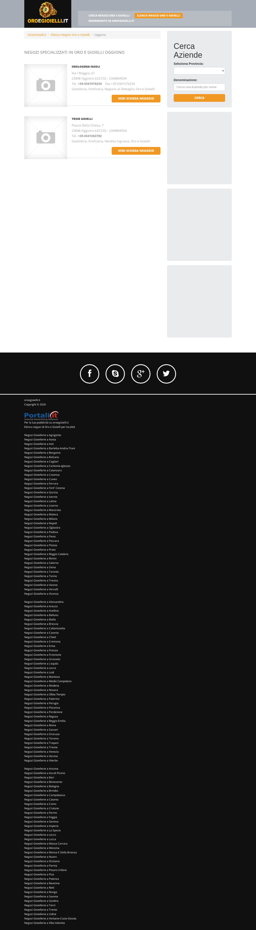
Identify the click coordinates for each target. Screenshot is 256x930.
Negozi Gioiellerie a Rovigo (40, 892)
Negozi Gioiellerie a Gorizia (41, 492)
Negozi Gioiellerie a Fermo (40, 813)
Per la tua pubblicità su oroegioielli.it (46, 422)
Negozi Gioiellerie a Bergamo (42, 453)
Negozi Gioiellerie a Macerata (42, 510)
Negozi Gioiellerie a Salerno (41, 563)
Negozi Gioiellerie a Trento (40, 909)
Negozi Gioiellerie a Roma (40, 725)
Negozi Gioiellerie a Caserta (41, 633)
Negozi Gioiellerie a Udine (40, 914)
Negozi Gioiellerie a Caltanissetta (44, 628)
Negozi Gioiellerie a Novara (41, 690)
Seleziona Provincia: (189, 63)
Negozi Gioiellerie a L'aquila (41, 663)
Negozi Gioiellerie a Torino (40, 576)
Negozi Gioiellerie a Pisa (39, 874)
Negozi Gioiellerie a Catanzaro (43, 470)
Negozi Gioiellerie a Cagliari (41, 461)
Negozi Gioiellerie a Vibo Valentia (44, 923)
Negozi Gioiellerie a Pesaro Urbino (45, 870)
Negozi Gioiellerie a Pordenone (43, 712)
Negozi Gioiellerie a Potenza (41, 879)
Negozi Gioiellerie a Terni (39, 905)
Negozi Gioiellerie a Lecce (40, 668)
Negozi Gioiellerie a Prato (40, 549)
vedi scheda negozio (136, 98)
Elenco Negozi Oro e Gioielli (70, 35)
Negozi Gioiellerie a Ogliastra (42, 527)
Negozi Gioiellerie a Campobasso (44, 795)
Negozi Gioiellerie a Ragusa (41, 716)
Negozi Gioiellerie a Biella (40, 619)
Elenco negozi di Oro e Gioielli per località (49, 427)
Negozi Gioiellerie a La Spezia (42, 830)
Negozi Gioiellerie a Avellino (41, 611)
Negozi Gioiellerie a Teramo (41, 738)
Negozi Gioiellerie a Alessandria (44, 602)
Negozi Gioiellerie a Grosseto (42, 659)
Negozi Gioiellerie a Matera (41, 514)
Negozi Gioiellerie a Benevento (43, 782)
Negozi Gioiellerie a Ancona (41, 768)
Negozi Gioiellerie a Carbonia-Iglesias (47, 466)
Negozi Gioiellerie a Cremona (42, 641)
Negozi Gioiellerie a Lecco (40, 835)
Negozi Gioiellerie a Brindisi (41, 791)
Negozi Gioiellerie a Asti (39, 444)
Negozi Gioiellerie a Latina (40, 501)
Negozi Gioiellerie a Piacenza (42, 707)
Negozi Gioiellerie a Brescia (41, 624)
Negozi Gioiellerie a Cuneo (40, 479)
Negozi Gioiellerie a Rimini (40, 558)
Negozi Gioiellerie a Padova (41, 532)
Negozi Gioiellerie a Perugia (41, 703)
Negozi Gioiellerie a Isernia (40, 497)
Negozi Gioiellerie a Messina (41, 848)
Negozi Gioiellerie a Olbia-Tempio (44, 694)
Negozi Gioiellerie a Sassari (41, 729)
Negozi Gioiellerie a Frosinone (42, 655)
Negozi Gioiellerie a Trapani (41, 743)
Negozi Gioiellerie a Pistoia (40, 545)
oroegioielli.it (32, 400)
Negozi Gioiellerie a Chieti (40, 637)
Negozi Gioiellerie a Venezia (41, 752)
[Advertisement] (207, 146)
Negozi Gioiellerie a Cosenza (42, 475)
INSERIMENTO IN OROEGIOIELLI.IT (111, 21)
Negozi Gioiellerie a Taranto (41, 572)
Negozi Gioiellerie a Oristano (42, 861)
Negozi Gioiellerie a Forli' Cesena (44, 488)
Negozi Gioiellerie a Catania (41, 799)
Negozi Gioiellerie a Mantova (42, 677)
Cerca (199, 98)
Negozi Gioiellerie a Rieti (39, 887)
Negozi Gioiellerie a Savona (41, 896)
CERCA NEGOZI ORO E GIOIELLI (109, 15)
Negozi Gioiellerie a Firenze (41, 650)
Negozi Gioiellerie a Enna (39, 646)
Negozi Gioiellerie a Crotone (41, 808)
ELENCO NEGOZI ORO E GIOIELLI (158, 15)
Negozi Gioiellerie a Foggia (40, 817)
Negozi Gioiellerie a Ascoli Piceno (44, 773)
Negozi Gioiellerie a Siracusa (42, 734)
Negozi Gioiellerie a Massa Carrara (46, 843)
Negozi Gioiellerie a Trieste (41, 747)
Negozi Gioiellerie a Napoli (40, 523)
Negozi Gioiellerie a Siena (40, 567)
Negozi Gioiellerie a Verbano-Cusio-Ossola (50, 918)
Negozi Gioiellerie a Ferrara (41, 483)
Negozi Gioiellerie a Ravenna (42, 883)
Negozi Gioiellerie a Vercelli (41, 589)
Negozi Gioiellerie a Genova (41, 821)
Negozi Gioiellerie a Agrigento (42, 435)
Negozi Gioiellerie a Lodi (39, 672)
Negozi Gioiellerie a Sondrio (41, 901)
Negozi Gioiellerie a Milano (40, 519)
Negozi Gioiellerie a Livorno (41, 505)
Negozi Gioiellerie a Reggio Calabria (46, 554)
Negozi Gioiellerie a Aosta (40, 439)
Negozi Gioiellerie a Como (40, 804)
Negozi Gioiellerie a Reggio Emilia (45, 721)
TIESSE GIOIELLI (82, 119)
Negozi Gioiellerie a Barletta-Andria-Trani (49, 448)
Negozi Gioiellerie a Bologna (41, 786)
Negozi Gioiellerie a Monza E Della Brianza (50, 852)
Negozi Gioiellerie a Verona (41, 756)
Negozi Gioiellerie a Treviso (41, 580)
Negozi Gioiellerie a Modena (41, 685)
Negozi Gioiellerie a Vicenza (41, 594)
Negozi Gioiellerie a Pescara (41, 541)
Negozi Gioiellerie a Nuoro (40, 857)
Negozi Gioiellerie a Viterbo (41, 760)
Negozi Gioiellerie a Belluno (41, 615)
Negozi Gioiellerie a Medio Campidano (48, 681)
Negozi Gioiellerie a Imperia (41, 826)
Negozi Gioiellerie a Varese (41, 585)
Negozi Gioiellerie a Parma (40, 865)
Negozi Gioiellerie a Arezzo (41, 606)
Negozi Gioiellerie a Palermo (41, 699)
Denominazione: (186, 80)
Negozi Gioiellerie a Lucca (40, 839)
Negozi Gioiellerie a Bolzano (41, 457)
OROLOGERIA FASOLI (86, 67)
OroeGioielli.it (37, 35)
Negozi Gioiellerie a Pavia (40, 536)
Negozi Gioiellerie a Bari (39, 777)
